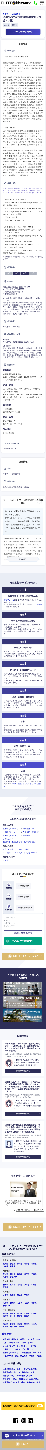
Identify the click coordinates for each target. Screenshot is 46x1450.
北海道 (5, 1264)
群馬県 (19, 1274)
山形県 (5, 1266)
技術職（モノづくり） (11, 829)
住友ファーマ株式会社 (11, 14)
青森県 (12, 1264)
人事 (4, 1343)
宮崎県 (5, 1327)
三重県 (26, 1295)
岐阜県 (5, 1295)
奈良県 (34, 1303)
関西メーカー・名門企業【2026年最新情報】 (22, 1016)
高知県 (26, 1316)
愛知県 (19, 1295)
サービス (31, 1343)
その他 (38, 1356)
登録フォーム (9, 600)
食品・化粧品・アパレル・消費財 (16, 849)
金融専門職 (26, 1353)
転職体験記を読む (23, 1071)
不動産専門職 (8, 1356)
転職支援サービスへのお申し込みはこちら (23, 1405)
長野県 (5, 1287)
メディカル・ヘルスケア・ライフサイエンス (20, 853)
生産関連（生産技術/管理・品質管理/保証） (20, 842)
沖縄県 (21, 1327)
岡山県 (19, 1314)
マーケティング (14, 1343)
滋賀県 (5, 1303)
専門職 (33, 1346)
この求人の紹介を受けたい (23, 32)
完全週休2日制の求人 (11, 1382)
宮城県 (34, 1264)
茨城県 (5, 1274)
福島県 (12, 1266)
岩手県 (26, 1264)
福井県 (26, 1285)
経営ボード (24, 1339)
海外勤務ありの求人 (24, 1376)
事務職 (31, 1356)
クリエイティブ (9, 1346)
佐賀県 (12, 1324)
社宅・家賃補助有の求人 (30, 1382)
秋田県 (19, 1264)
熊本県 (26, 1324)
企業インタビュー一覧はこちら (30, 1210)
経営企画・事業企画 (10, 1339)
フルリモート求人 (10, 1379)
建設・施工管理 (21, 1356)
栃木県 (12, 1274)
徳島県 (5, 1316)
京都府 (12, 1303)
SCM (38, 1339)
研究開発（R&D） (30, 829)
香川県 (12, 1316)
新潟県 (5, 1285)
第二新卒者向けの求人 (27, 1372)
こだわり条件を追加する (23, 933)
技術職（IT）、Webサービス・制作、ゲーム (20, 1349)
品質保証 (26, 835)
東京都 (5, 1277)
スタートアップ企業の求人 (27, 1369)
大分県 (34, 1324)
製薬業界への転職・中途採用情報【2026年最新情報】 (22, 988)
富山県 (12, 1285)
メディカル (7, 839)
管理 (32, 1339)
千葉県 (34, 1274)
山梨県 (34, 1285)
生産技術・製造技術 (31, 832)
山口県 (34, 1314)
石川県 (19, 1285)
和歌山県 (6, 1306)
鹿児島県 (13, 1327)
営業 (24, 1343)
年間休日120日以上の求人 (29, 1379)
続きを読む (23, 559)
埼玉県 (26, 1274)
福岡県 (5, 1324)
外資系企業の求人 (10, 1372)
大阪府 (5, 860)
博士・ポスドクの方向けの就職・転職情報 (22, 1002)
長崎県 (19, 1324)
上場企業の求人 (9, 1369)
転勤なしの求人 (9, 1376)
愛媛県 (19, 1316)
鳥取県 (5, 1314)
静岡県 (12, 1295)
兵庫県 (26, 1303)
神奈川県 (13, 1277)
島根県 (12, 1314)
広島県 (26, 1314)
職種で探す (7, 1334)
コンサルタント (23, 1346)
